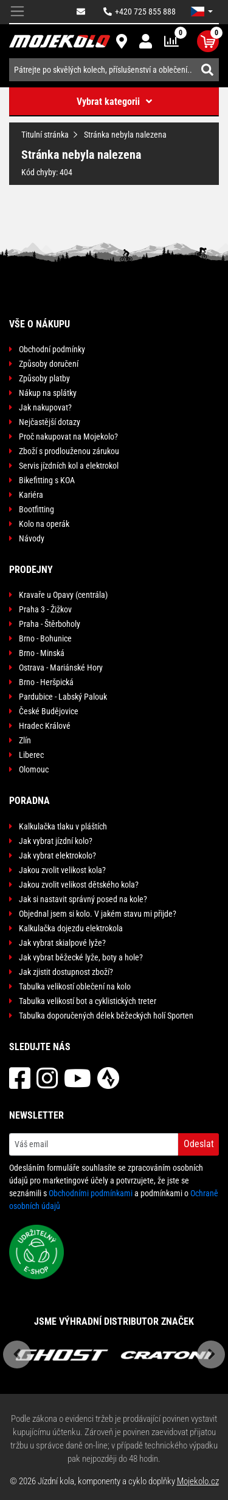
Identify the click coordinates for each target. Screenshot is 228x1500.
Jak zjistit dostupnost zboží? (66, 972)
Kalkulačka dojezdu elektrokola (71, 928)
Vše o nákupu (39, 324)
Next (211, 1354)
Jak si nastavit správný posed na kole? (83, 899)
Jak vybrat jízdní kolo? (55, 841)
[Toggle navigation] (17, 12)
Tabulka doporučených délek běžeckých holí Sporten (106, 1015)
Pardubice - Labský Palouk (63, 696)
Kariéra (31, 495)
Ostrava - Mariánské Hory (61, 667)
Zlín (25, 740)
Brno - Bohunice (45, 638)
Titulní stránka (45, 134)
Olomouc (34, 769)
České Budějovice (48, 711)
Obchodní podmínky (52, 349)
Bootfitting (36, 509)
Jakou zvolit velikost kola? (62, 870)
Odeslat (199, 1144)
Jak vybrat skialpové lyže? (62, 943)
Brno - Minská (41, 653)
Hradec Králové (45, 726)
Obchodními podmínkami (91, 1193)
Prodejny (31, 569)
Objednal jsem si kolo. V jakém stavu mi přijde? (97, 914)
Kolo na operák (44, 524)
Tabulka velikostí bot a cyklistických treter (87, 1001)
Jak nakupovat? (45, 407)
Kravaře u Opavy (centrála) (63, 595)
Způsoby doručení (48, 364)
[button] (202, 11)
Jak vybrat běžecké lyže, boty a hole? (81, 957)
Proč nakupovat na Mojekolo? (68, 436)
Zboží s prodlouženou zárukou (69, 451)
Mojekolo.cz (198, 1481)
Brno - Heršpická (46, 682)
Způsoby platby (44, 378)
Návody (31, 538)
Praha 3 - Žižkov (45, 609)
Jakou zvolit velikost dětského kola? (79, 884)
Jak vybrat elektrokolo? (57, 855)
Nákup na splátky (48, 393)
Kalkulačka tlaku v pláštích (63, 826)
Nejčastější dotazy (49, 422)
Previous (17, 1354)
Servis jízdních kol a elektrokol (69, 465)
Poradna (29, 800)
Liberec (31, 755)
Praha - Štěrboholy (49, 624)
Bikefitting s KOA (47, 480)
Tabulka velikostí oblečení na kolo (75, 986)
